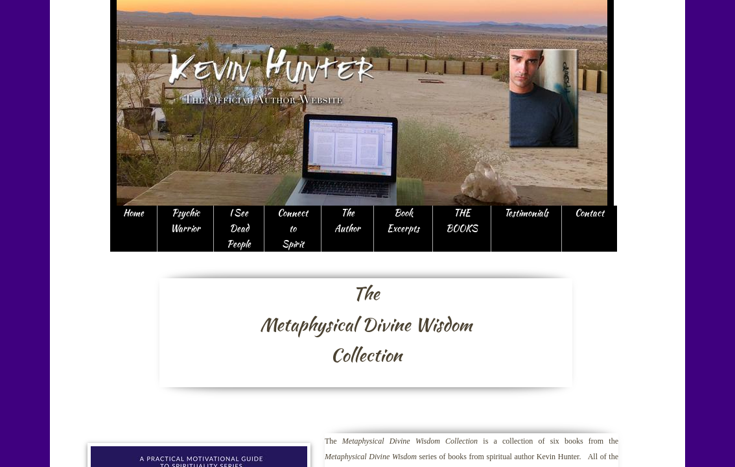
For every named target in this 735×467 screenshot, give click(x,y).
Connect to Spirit (292, 228)
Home (133, 212)
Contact (589, 212)
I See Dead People (239, 228)
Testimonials (526, 212)
